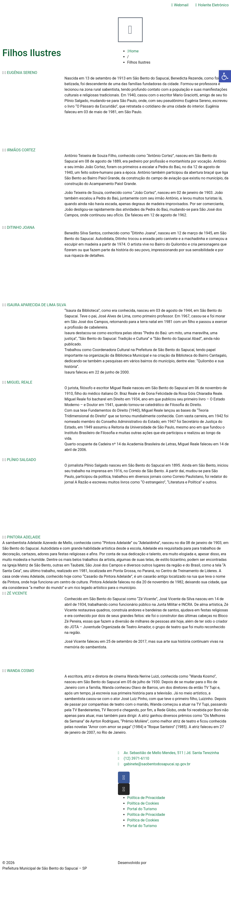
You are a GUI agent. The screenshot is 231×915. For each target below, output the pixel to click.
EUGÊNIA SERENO (22, 72)
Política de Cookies (143, 803)
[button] (115, 73)
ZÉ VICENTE (17, 593)
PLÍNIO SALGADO (21, 460)
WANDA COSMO (20, 670)
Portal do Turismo (142, 809)
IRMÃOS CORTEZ (21, 150)
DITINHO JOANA (21, 227)
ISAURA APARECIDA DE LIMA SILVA (36, 305)
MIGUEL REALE (19, 382)
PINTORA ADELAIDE (23, 537)
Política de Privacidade (146, 797)
